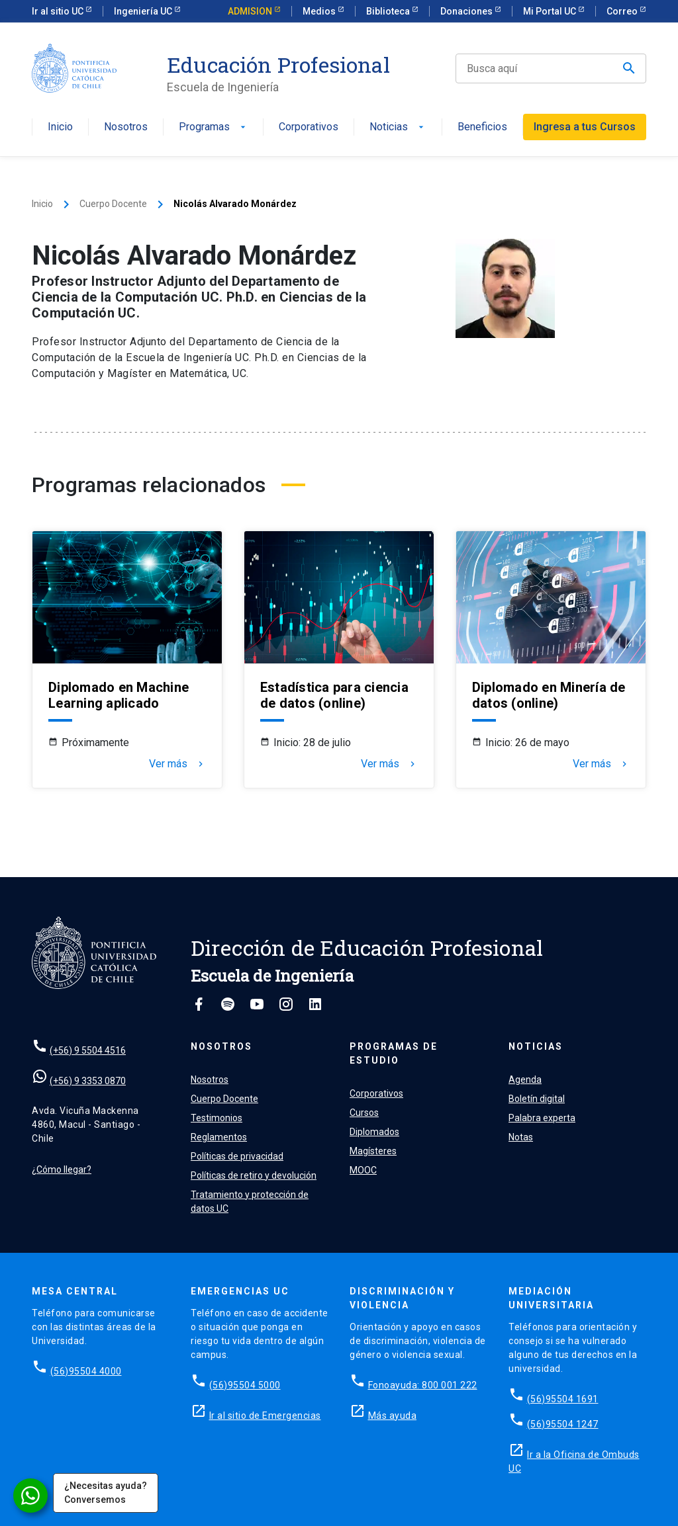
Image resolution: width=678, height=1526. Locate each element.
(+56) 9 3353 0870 (88, 1081)
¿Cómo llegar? (61, 1169)
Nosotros (126, 127)
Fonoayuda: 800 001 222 (422, 1385)
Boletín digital (536, 1098)
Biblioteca (389, 11)
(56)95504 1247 (563, 1424)
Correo (623, 11)
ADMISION (251, 11)
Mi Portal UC (550, 11)
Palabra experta (541, 1118)
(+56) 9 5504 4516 (88, 1050)
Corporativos (308, 127)
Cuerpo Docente (113, 203)
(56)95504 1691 (563, 1399)
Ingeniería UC (144, 11)
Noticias (397, 127)
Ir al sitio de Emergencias (265, 1415)
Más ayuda (392, 1415)
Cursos (364, 1112)
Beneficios (482, 127)
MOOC (363, 1170)
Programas (213, 127)
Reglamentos (219, 1137)
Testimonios (216, 1118)
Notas (520, 1137)
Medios (320, 11)
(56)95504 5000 (245, 1385)
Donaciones (467, 11)
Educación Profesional (278, 64)
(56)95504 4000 (86, 1371)
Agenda (525, 1079)
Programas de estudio (394, 1053)
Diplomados (374, 1131)
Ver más (177, 764)
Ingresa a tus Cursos (585, 126)
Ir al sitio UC (58, 11)
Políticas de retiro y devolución (253, 1175)
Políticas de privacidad (237, 1156)
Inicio (60, 127)
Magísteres (373, 1151)
